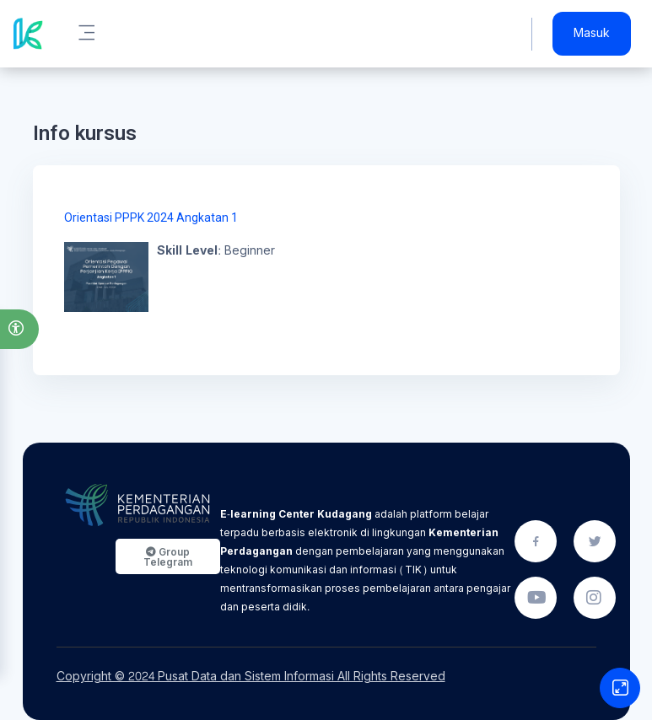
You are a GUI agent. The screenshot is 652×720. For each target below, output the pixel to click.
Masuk (592, 33)
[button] (19, 329)
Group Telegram (167, 556)
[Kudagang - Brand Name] (28, 33)
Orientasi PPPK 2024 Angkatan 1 (151, 217)
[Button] (620, 688)
